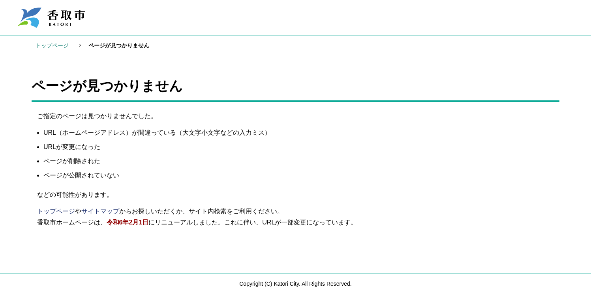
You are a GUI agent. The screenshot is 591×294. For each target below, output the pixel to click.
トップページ (52, 45)
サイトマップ (100, 211)
